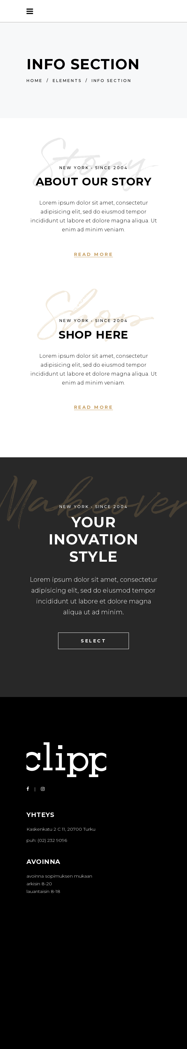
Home (34, 80)
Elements (67, 80)
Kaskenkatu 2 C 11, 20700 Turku (60, 829)
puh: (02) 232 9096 (46, 840)
